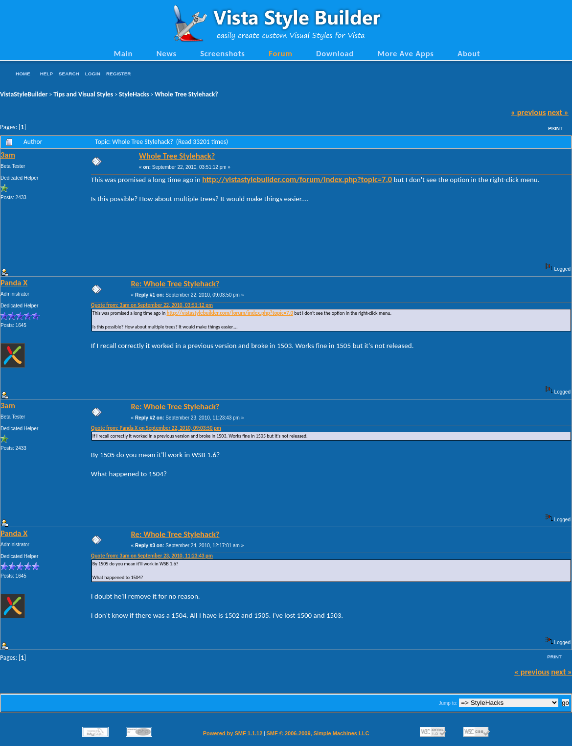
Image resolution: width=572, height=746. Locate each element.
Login (92, 73)
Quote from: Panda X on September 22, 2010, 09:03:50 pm (156, 428)
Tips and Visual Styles (83, 94)
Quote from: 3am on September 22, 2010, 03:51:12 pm (152, 305)
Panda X (13, 282)
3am (7, 155)
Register (118, 73)
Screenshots (222, 53)
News (167, 53)
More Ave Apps (405, 53)
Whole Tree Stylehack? (186, 94)
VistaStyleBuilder (23, 94)
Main (123, 53)
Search (69, 73)
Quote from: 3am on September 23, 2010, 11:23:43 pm (152, 556)
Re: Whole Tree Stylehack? (175, 283)
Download (335, 53)
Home (23, 73)
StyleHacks (134, 94)
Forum (281, 53)
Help (46, 73)
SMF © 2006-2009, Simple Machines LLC (317, 733)
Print (555, 128)
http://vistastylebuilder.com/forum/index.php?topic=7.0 (297, 179)
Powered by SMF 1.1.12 (233, 733)
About (469, 53)
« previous (528, 112)
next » (558, 112)
